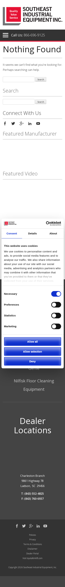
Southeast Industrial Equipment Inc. (32, 17)
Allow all (32, 341)
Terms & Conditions (32, 544)
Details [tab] (32, 233)
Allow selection (32, 351)
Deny (32, 361)
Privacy (32, 539)
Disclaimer (32, 548)
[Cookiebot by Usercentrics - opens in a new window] (46, 223)
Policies (32, 534)
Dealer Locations (32, 425)
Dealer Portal (32, 553)
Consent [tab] (11, 233)
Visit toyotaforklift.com (32, 558)
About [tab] (53, 233)
